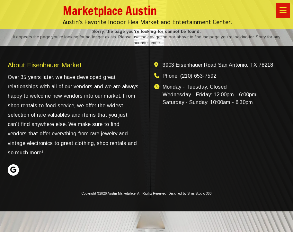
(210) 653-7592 (198, 76)
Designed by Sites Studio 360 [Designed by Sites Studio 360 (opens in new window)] (190, 193)
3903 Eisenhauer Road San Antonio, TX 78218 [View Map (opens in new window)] (218, 65)
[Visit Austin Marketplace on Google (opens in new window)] (13, 170)
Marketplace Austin (110, 10)
